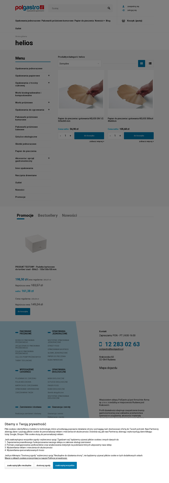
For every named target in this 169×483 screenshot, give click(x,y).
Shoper (20, 434)
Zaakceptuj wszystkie (64, 465)
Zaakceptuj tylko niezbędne (19, 465)
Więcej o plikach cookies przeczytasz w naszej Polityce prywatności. (36, 458)
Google (13, 434)
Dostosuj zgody (43, 465)
